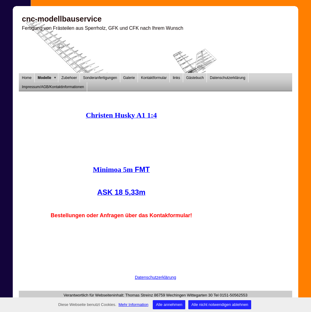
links (176, 78)
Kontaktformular (154, 78)
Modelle (48, 77)
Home (27, 78)
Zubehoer (69, 78)
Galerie (129, 78)
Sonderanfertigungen (100, 78)
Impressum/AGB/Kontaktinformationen (53, 87)
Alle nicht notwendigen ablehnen (219, 304)
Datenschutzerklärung (227, 78)
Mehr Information (133, 304)
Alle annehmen (169, 304)
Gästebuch (195, 78)
